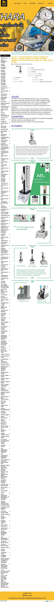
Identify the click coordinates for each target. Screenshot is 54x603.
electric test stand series (27, 64)
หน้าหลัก (13, 52)
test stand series (17, 64)
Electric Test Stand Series (21, 52)
